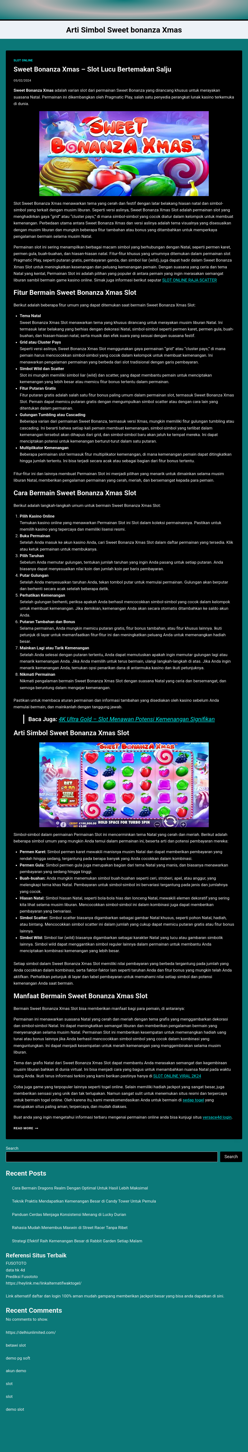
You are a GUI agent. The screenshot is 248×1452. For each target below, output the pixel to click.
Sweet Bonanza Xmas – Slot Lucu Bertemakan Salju (92, 69)
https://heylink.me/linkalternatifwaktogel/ (44, 1283)
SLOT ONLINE (23, 60)
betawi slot (16, 1345)
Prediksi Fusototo (22, 1276)
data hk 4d (15, 1270)
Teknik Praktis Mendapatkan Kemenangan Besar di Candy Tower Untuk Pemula (84, 1201)
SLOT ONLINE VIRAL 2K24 (177, 1075)
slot (9, 1383)
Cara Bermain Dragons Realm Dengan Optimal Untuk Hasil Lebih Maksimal (80, 1188)
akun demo (16, 1370)
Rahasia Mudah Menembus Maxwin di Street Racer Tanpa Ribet (70, 1227)
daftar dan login (46, 1296)
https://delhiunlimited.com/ (31, 1332)
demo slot (15, 1409)
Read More (26, 1128)
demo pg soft (18, 1358)
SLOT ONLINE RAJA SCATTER (189, 280)
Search (12, 1148)
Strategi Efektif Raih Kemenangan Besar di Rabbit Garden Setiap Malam (77, 1240)
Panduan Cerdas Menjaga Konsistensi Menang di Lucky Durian (69, 1214)
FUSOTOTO (16, 1263)
